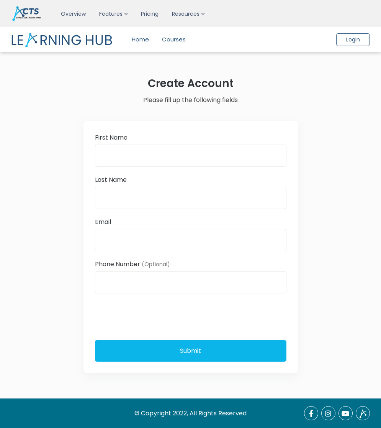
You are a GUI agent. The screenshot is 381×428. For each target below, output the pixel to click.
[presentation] (153, 316)
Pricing (150, 14)
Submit (190, 350)
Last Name (111, 179)
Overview (73, 14)
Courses (174, 39)
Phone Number (132, 264)
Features (111, 14)
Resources (185, 14)
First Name (111, 137)
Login (353, 39)
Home (140, 39)
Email (103, 221)
